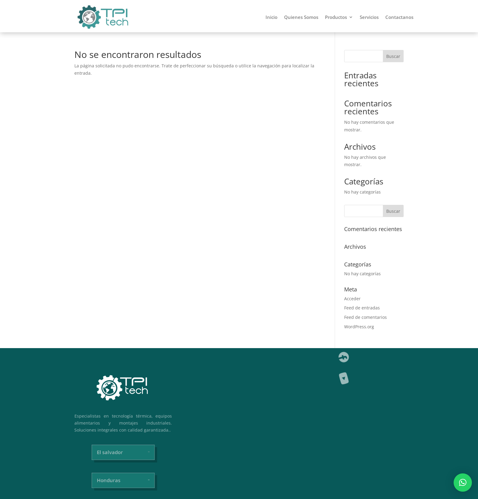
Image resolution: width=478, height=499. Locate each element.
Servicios (369, 17)
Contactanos (399, 17)
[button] (463, 482)
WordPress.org (359, 327)
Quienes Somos (301, 17)
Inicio (271, 17)
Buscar (393, 56)
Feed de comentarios (365, 317)
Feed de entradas (362, 308)
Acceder (352, 298)
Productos (336, 17)
